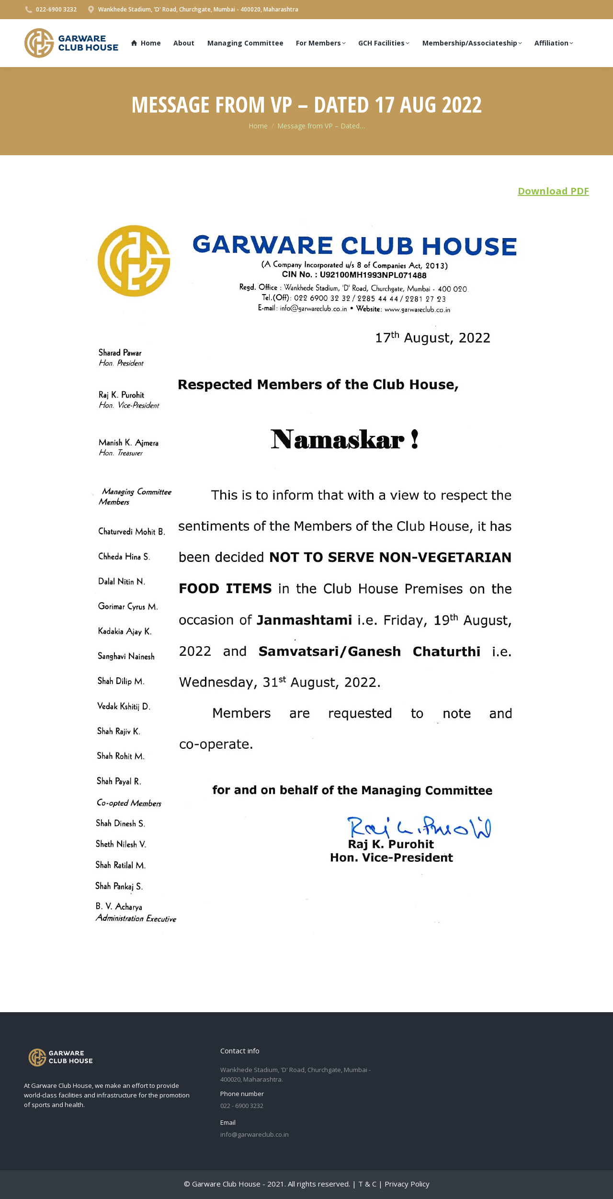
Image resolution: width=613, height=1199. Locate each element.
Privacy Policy (407, 1183)
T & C (367, 1183)
